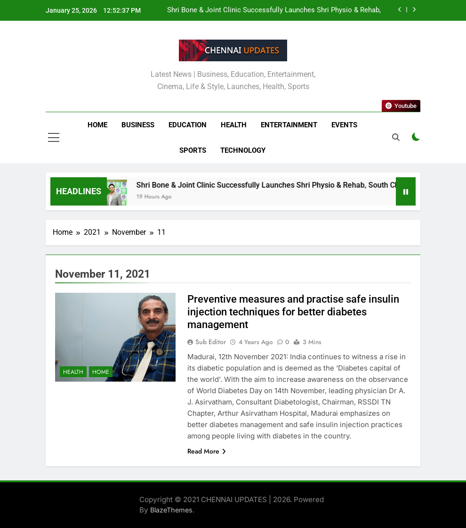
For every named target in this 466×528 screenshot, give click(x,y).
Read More (206, 451)
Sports (192, 150)
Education (188, 125)
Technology (242, 150)
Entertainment (289, 125)
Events (344, 125)
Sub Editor (210, 341)
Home (97, 125)
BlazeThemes (171, 510)
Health (234, 125)
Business (137, 125)
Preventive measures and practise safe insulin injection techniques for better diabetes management (293, 311)
